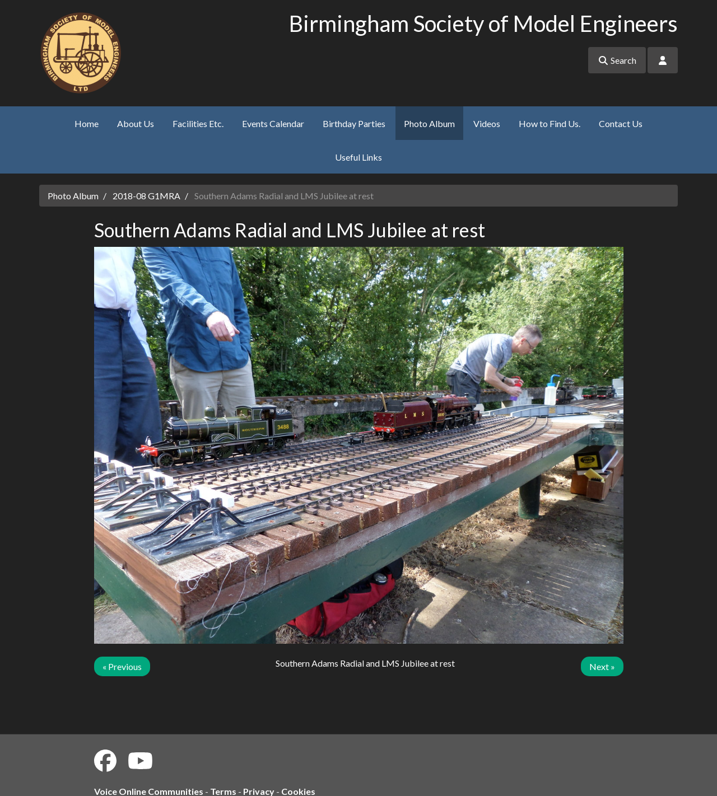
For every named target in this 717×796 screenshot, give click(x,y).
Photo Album (429, 123)
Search (617, 60)
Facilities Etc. (198, 123)
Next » (602, 666)
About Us (135, 123)
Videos (486, 123)
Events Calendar (273, 123)
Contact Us (620, 123)
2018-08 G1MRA (146, 195)
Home (87, 123)
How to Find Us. (549, 123)
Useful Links (358, 157)
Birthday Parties (354, 123)
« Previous (122, 666)
